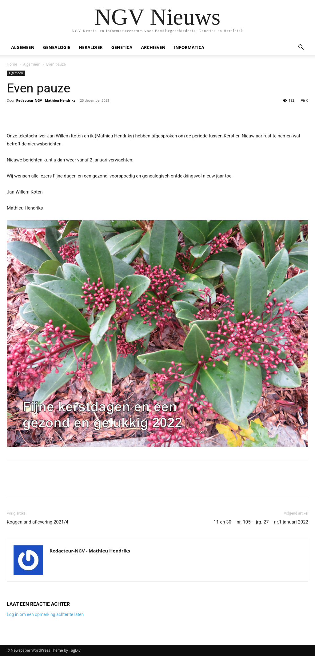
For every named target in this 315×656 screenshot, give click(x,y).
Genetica (122, 47)
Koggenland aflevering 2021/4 (37, 522)
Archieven (153, 47)
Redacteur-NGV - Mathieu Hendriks (45, 100)
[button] (300, 48)
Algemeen (22, 47)
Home (12, 64)
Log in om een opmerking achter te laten (45, 614)
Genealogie (56, 47)
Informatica (189, 47)
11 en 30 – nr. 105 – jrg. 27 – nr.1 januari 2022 (261, 522)
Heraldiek (91, 47)
